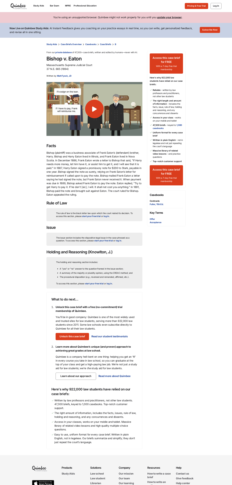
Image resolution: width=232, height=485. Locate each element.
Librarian (95, 483)
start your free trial (91, 216)
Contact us (182, 473)
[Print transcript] (183, 44)
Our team (124, 478)
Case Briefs (105, 44)
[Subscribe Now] (210, 30)
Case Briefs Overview (71, 44)
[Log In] (216, 6)
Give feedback (184, 478)
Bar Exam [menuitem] (56, 5)
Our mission (126, 473)
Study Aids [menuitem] (40, 5)
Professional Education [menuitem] (86, 5)
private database (63, 52)
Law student (97, 478)
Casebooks (90, 44)
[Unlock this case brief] (73, 336)
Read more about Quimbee (114, 376)
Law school (97, 473)
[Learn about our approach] (76, 376)
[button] (94, 109)
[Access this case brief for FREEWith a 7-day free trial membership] (166, 63)
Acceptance (155, 222)
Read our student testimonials (111, 336)
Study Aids (51, 44)
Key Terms (156, 212)
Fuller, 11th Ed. (157, 204)
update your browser (169, 17)
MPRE (68, 5)
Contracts (155, 201)
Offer (152, 219)
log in (106, 216)
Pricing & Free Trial (196, 5)
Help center (183, 483)
